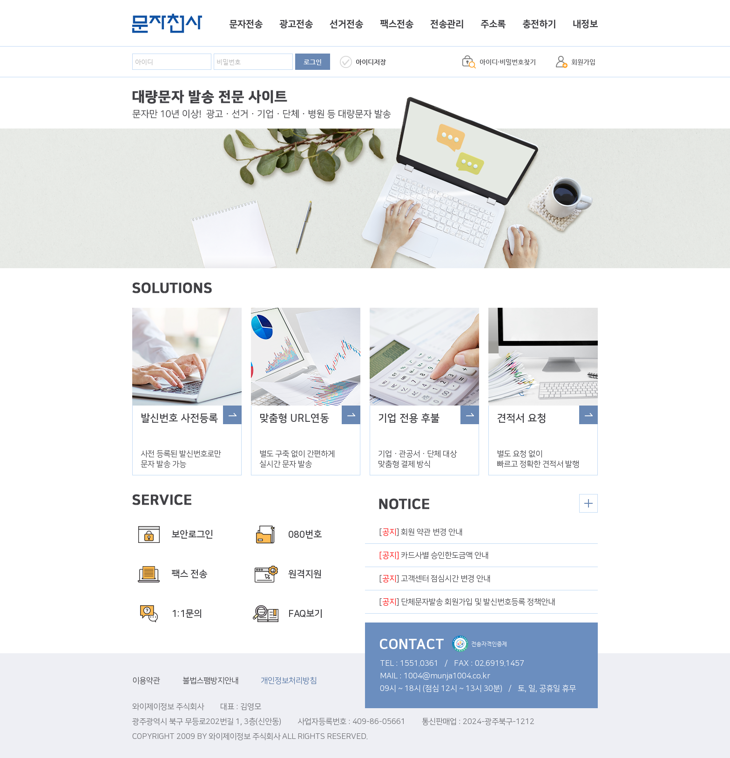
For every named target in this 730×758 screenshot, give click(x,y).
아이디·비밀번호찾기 (508, 62)
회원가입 (583, 62)
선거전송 (346, 24)
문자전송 (246, 24)
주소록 (493, 24)
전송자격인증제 (479, 644)
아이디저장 (371, 62)
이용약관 (146, 681)
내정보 (585, 24)
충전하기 (539, 24)
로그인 (313, 62)
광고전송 (296, 24)
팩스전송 (396, 24)
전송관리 (447, 24)
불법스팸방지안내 (210, 681)
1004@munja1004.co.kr (447, 676)
